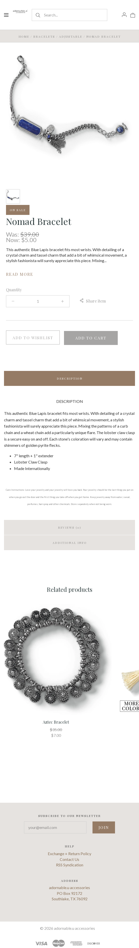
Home (23, 36)
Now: (13, 239)
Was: (13, 234)
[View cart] (132, 14)
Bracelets (44, 36)
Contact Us (69, 858)
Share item (93, 301)
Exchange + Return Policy (69, 853)
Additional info (69, 542)
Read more (19, 274)
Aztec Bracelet (56, 721)
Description (69, 378)
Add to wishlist (33, 337)
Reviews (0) (69, 527)
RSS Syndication (69, 864)
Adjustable (70, 36)
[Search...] (70, 15)
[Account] (124, 14)
